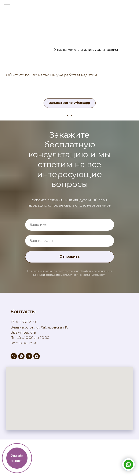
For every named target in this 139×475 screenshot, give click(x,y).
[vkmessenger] (36, 356)
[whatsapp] (21, 356)
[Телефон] (14, 356)
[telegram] (29, 356)
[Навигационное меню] (7, 6)
